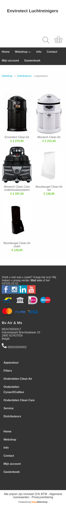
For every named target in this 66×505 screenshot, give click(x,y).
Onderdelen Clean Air (18, 378)
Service (9, 408)
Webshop (23, 51)
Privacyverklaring (42, 497)
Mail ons (36, 280)
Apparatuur (11, 362)
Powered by (33, 502)
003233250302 (17, 347)
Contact (52, 51)
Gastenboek (32, 60)
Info (38, 51)
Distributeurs (24, 76)
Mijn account (10, 60)
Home (6, 51)
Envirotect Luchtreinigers (32, 10)
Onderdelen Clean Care (19, 400)
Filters (8, 370)
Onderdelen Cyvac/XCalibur (14, 389)
